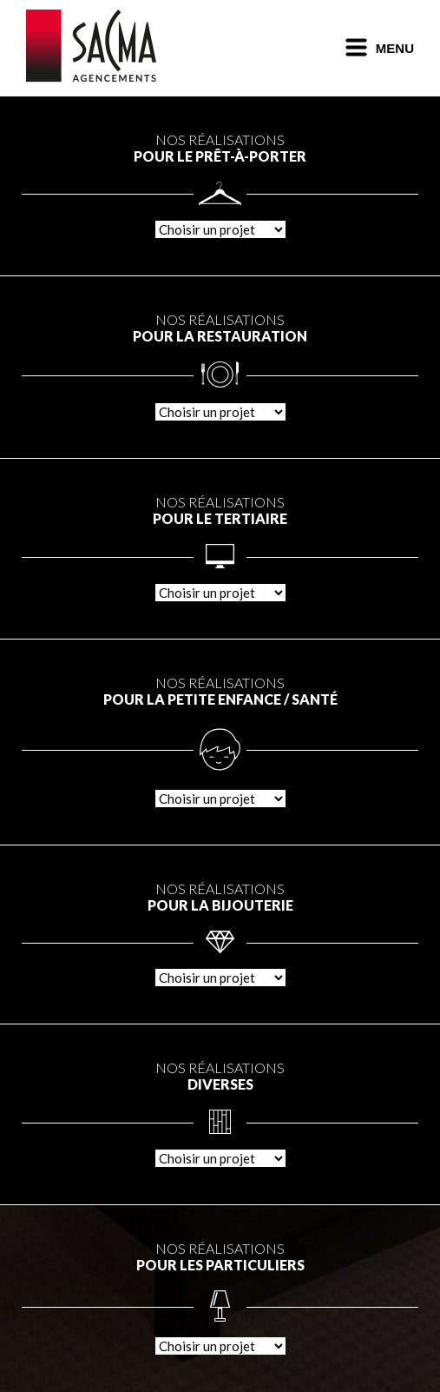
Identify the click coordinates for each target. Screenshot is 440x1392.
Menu (379, 48)
